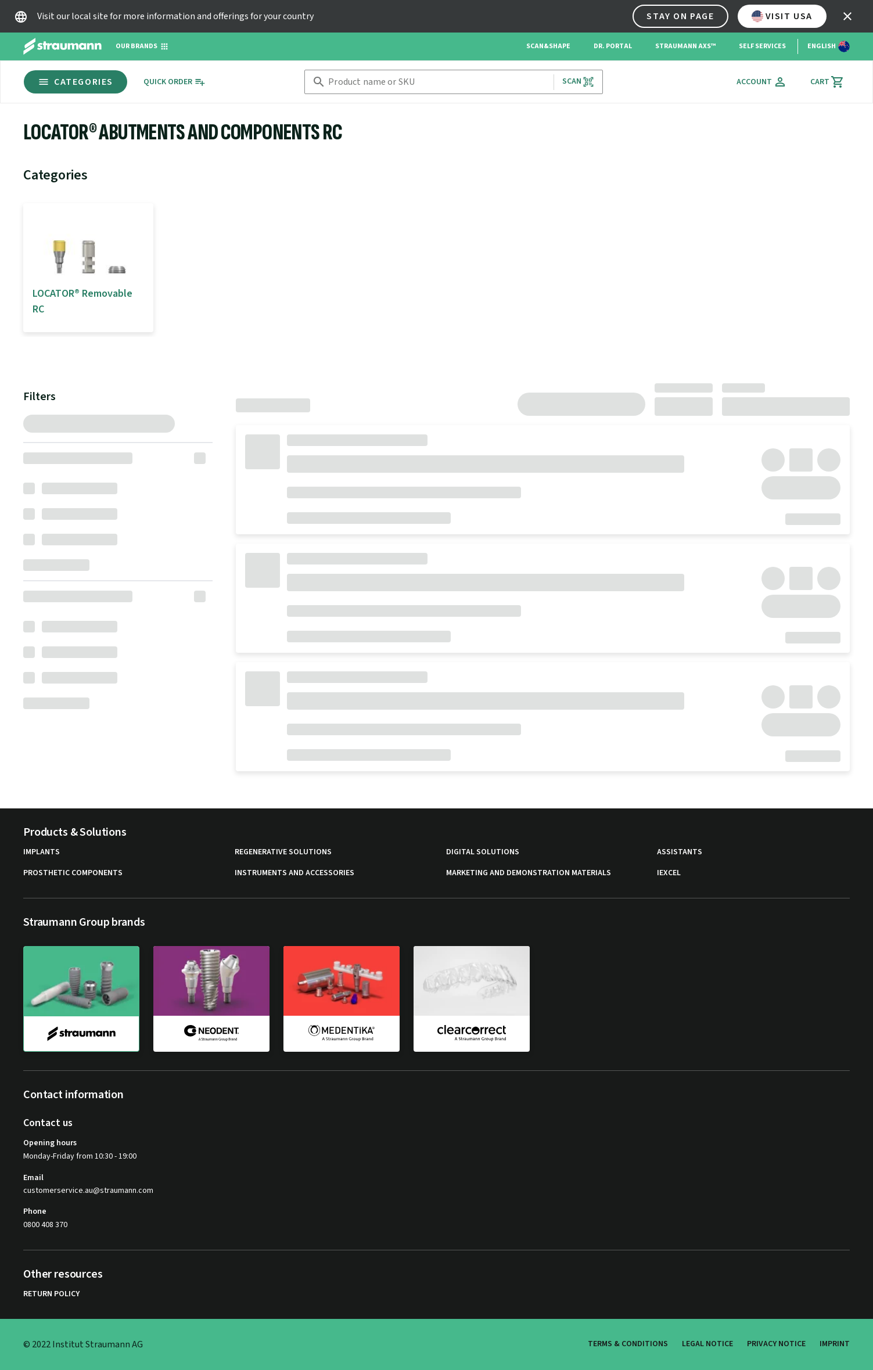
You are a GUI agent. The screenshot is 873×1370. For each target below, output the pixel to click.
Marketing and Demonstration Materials (528, 873)
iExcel (669, 873)
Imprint (835, 1344)
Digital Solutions (482, 852)
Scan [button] (578, 81)
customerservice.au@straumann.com (88, 1190)
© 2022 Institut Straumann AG (83, 1344)
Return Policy (51, 1294)
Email (33, 1178)
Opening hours (50, 1143)
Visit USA (782, 16)
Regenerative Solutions (283, 852)
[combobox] (438, 82)
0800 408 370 (45, 1225)
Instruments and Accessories (294, 873)
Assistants (679, 852)
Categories (75, 81)
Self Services (762, 46)
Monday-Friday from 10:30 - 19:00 (79, 1156)
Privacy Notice (776, 1344)
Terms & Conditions (628, 1344)
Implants (41, 852)
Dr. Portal (613, 46)
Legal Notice (707, 1344)
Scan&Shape (548, 46)
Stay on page (680, 16)
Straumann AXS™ (685, 46)
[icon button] (847, 16)
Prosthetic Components (73, 873)
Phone (34, 1211)
